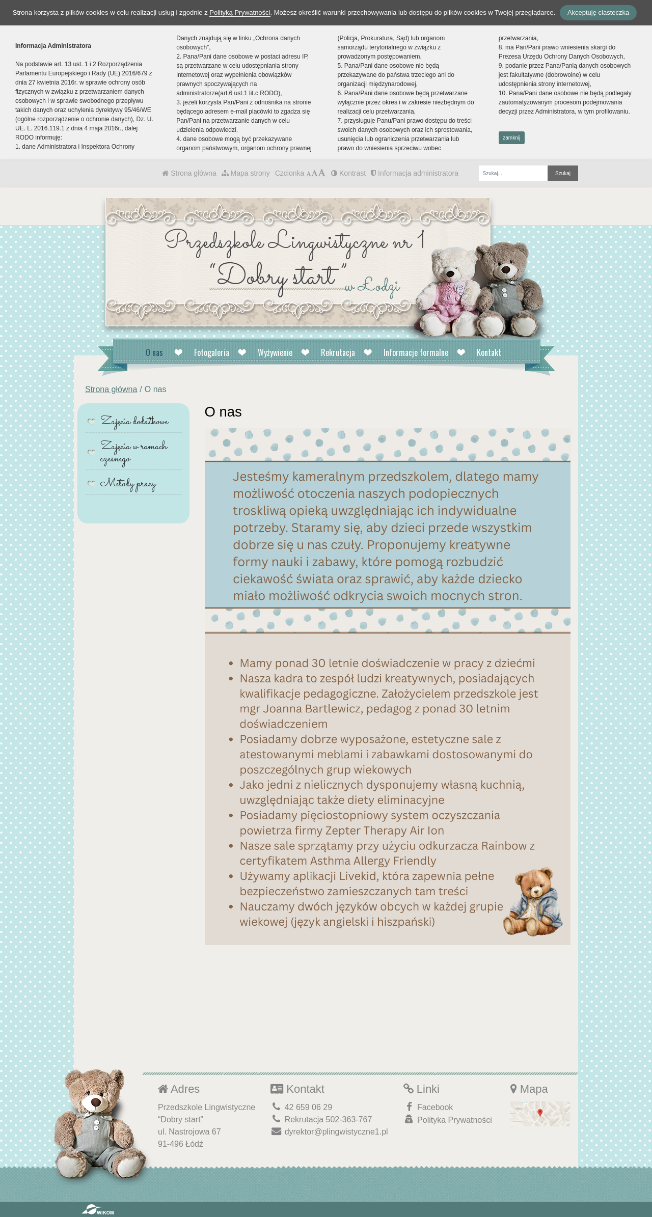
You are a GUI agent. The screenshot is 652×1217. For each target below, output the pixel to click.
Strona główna (189, 173)
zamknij (511, 138)
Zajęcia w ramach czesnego (133, 453)
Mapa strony (246, 173)
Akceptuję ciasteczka (598, 12)
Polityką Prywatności (239, 12)
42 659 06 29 (301, 1107)
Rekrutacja (338, 352)
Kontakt (489, 352)
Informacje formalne (416, 352)
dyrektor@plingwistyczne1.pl (329, 1131)
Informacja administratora (414, 173)
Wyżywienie (275, 352)
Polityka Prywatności (447, 1119)
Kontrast (348, 173)
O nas (154, 352)
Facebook (428, 1107)
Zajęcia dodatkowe (134, 422)
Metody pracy (128, 484)
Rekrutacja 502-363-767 (321, 1119)
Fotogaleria (211, 352)
